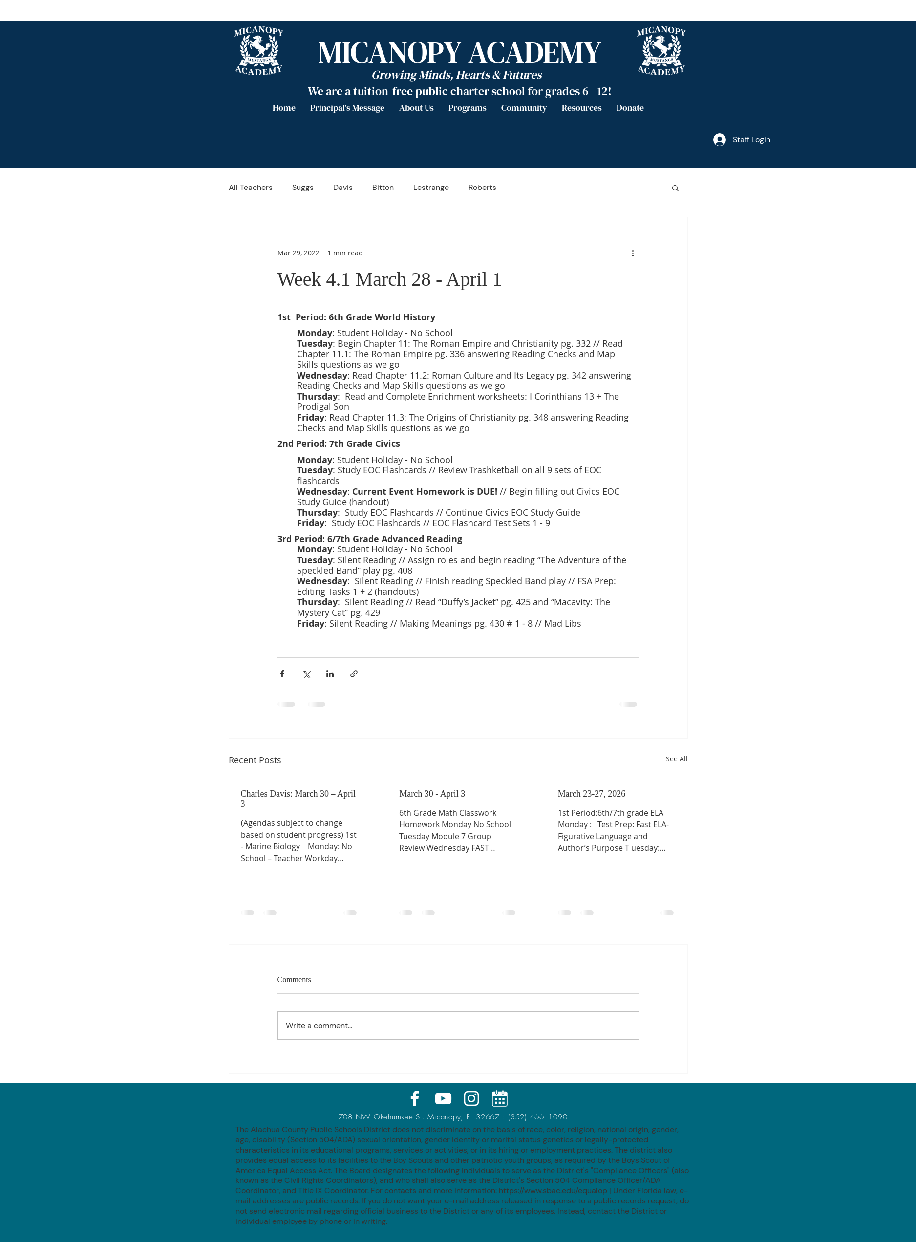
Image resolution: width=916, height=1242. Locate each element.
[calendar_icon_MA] (500, 1098)
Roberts (482, 187)
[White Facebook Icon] (415, 1098)
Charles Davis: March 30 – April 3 (298, 799)
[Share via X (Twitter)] (306, 673)
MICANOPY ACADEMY (459, 52)
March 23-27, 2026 (591, 794)
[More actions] (633, 252)
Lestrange (431, 187)
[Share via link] (354, 673)
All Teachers (251, 187)
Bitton (383, 187)
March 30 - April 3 (432, 794)
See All (677, 758)
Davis (343, 187)
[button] (416, 108)
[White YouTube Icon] (443, 1098)
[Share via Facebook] (282, 673)
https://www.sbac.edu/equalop (553, 1190)
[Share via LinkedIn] (330, 673)
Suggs (303, 187)
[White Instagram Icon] (471, 1098)
